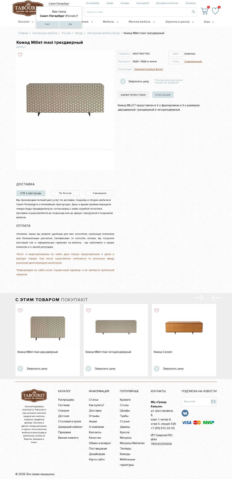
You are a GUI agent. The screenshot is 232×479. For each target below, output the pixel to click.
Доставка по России (167, 3)
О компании (92, 3)
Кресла (124, 432)
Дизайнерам (97, 454)
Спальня (63, 410)
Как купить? (143, 3)
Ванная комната (68, 438)
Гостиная (64, 405)
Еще (209, 22)
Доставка (95, 410)
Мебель (111, 22)
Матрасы (126, 438)
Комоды (125, 454)
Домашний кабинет (70, 427)
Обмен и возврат (100, 443)
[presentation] (216, 298)
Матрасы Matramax (132, 443)
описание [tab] (163, 94)
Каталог (26, 22)
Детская (63, 416)
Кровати (125, 400)
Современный (193, 61)
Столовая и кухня (69, 421)
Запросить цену (139, 81)
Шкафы (125, 410)
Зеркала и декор (179, 22)
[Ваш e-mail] (196, 401)
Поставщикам (98, 448)
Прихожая (64, 432)
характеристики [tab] (133, 94)
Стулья (124, 421)
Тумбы (124, 416)
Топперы (125, 448)
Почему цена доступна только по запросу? (168, 81)
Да (70, 24)
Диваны (125, 427)
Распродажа (66, 400)
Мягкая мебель (142, 22)
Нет (47, 24)
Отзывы (125, 3)
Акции (110, 3)
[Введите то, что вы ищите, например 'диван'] (137, 11)
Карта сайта (97, 459)
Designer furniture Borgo (148, 69)
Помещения (82, 22)
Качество (95, 438)
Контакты (191, 3)
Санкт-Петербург (59, 3)
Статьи (93, 400)
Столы (124, 405)
